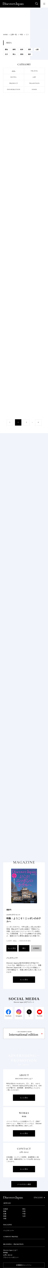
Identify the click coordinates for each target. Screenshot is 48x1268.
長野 (29, 49)
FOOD (34, 89)
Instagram (19, 1016)
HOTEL (13, 77)
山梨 (37, 49)
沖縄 (4, 1218)
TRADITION (34, 83)
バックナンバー (8, 1230)
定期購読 (36, 948)
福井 (29, 54)
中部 (23, 1211)
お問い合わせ (7, 1255)
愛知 (6, 49)
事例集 (5, 1252)
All (13, 71)
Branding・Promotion (13, 1244)
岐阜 (21, 49)
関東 (4, 1211)
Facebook (8, 1016)
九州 (23, 1216)
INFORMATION (13, 89)
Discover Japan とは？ (10, 1250)
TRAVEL (34, 71)
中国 (23, 1214)
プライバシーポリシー (11, 1257)
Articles (7, 1203)
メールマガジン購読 (24, 1184)
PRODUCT (13, 83)
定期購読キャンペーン (23, 1265)
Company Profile (10, 1237)
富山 (14, 54)
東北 (23, 1209)
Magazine (7, 1225)
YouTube (39, 1016)
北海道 (5, 1209)
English (39, 1197)
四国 (4, 1216)
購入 (24, 948)
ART (34, 77)
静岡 (14, 49)
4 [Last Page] (38, 422)
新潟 (21, 54)
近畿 (4, 1214)
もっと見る (12, 948)
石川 (6, 54)
